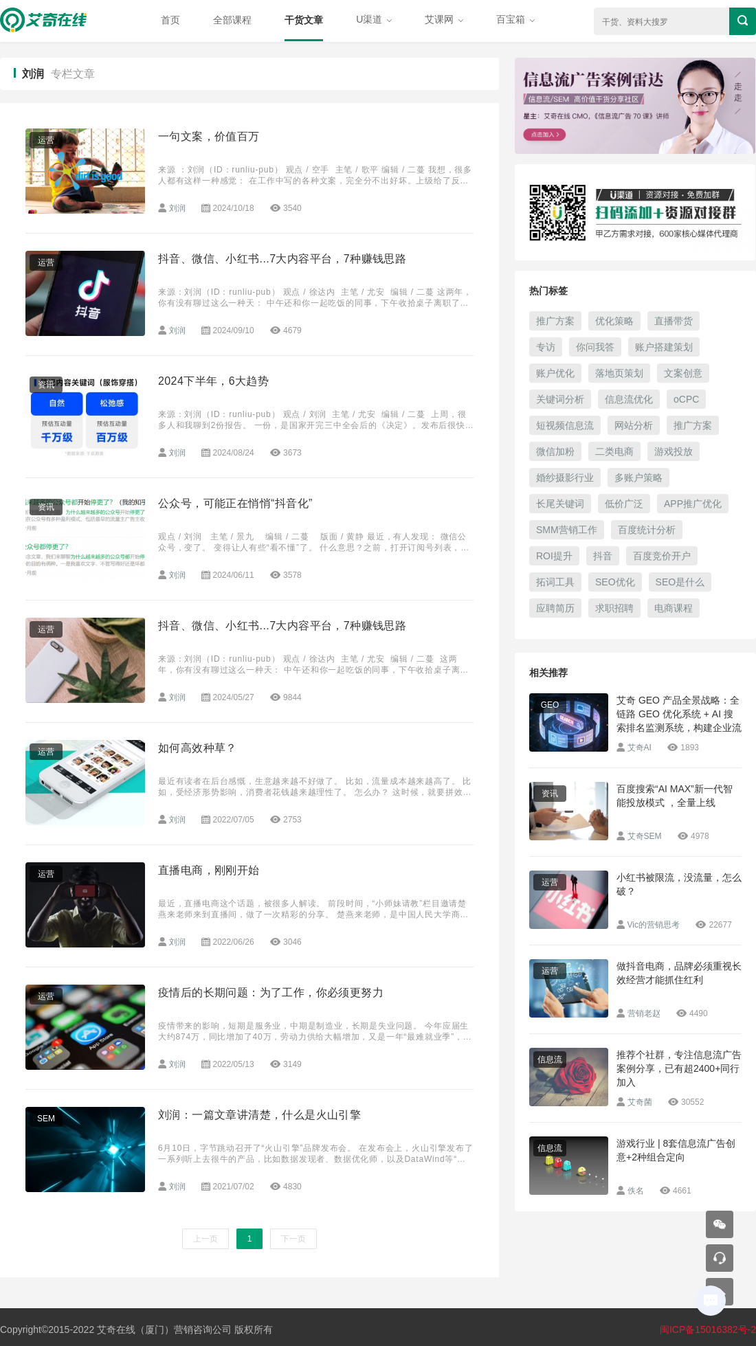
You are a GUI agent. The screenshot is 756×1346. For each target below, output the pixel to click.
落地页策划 (619, 373)
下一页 (293, 1239)
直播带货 (673, 320)
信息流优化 (629, 399)
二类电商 (614, 451)
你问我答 (595, 346)
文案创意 (683, 373)
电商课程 (673, 608)
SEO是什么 (680, 581)
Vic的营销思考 (653, 925)
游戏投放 (673, 451)
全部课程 (232, 19)
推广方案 (555, 320)
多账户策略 (638, 477)
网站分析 (633, 425)
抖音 (602, 555)
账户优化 (555, 373)
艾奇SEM (644, 836)
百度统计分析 (647, 529)
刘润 (177, 208)
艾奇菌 (639, 1102)
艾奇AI (639, 747)
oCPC (686, 399)
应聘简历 (555, 608)
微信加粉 (555, 451)
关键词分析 (560, 399)
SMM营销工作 (566, 529)
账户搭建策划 (664, 346)
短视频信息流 (565, 425)
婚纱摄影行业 (565, 477)
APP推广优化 (693, 503)
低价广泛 (624, 503)
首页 (170, 19)
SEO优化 (615, 581)
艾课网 (444, 19)
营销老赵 (643, 1013)
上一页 (205, 1239)
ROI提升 (554, 555)
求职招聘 (614, 608)
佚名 (635, 1191)
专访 (545, 346)
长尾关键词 (560, 503)
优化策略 (614, 320)
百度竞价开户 (662, 555)
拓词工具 (555, 581)
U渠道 (374, 19)
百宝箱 (515, 19)
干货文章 (304, 19)
